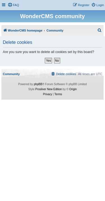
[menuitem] (13, 5)
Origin (73, 89)
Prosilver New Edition (48, 89)
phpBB (38, 84)
